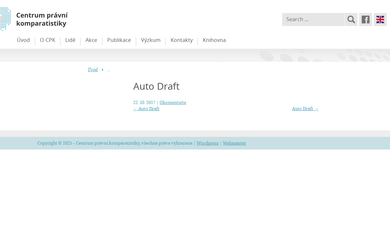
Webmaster (234, 143)
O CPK (47, 40)
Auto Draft (146, 108)
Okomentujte (173, 102)
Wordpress (208, 143)
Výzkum (151, 40)
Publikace (119, 40)
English (380, 19)
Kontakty (182, 40)
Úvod (23, 40)
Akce (91, 40)
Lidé (70, 40)
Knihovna (214, 40)
